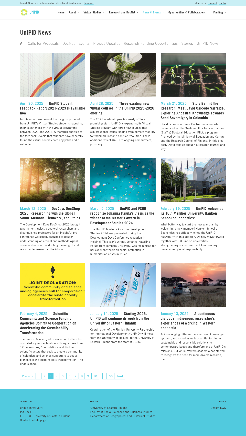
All (22, 43)
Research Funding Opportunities (151, 43)
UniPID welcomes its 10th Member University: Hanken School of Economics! (192, 213)
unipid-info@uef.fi (31, 407)
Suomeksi (89, 2)
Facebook (212, 2)
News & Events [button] (152, 12)
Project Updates (106, 43)
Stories (187, 43)
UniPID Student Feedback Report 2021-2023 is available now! (52, 108)
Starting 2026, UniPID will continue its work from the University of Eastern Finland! (119, 318)
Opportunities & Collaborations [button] (187, 12)
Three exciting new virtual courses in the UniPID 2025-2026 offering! (122, 108)
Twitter (222, 2)
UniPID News (207, 43)
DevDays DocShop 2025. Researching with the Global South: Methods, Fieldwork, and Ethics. (50, 213)
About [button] (73, 12)
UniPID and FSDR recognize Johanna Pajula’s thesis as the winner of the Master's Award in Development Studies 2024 (122, 215)
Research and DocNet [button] (122, 12)
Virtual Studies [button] (93, 12)
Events (83, 43)
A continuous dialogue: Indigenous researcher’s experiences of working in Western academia (188, 320)
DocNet (68, 43)
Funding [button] (218, 12)
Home (61, 12)
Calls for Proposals (43, 43)
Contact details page (33, 420)
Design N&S (218, 407)
